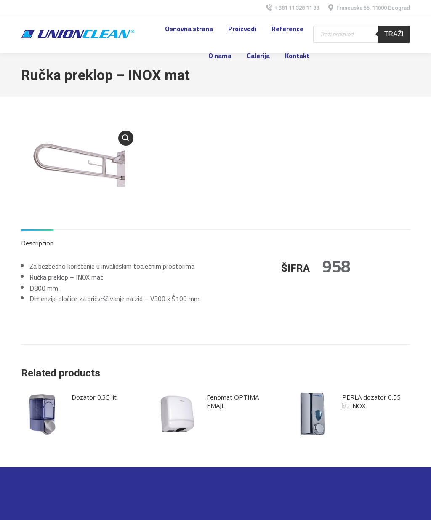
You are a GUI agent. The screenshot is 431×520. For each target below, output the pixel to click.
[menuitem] (189, 29)
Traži (394, 33)
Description (37, 243)
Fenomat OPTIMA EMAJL (233, 401)
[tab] (37, 239)
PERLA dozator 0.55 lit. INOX (371, 401)
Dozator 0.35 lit (94, 397)
